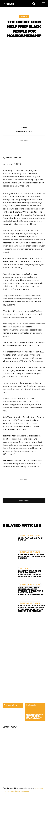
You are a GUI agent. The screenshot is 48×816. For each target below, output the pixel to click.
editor (24, 128)
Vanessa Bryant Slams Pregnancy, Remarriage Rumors (31, 556)
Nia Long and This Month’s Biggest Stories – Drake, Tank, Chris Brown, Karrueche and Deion (31, 591)
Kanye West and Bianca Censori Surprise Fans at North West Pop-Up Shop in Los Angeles (31, 608)
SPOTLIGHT (25, 568)
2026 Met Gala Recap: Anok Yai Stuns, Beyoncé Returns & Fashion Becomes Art (30, 573)
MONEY (24, 16)
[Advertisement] (24, 66)
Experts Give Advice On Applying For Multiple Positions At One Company (34, 717)
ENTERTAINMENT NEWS (30, 536)
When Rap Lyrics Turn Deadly (30, 539)
